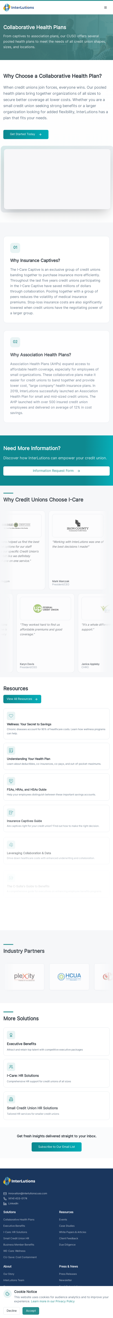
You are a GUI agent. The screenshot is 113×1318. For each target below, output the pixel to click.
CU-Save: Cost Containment (20, 1260)
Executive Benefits (14, 1228)
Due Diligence (67, 1247)
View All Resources (22, 701)
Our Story (8, 1276)
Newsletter (65, 1283)
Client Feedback (68, 1241)
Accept (31, 1311)
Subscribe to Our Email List (56, 1147)
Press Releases (68, 1276)
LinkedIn (10, 1206)
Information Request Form (56, 471)
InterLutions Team (13, 1283)
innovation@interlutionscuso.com (25, 1196)
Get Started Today (26, 134)
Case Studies (67, 1228)
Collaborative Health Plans (18, 1222)
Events (63, 1222)
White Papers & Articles (72, 1235)
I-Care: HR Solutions (15, 1235)
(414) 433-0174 (15, 1201)
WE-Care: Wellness (14, 1253)
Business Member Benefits (18, 1247)
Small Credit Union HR (16, 1241)
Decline (12, 1311)
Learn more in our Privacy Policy (53, 1301)
